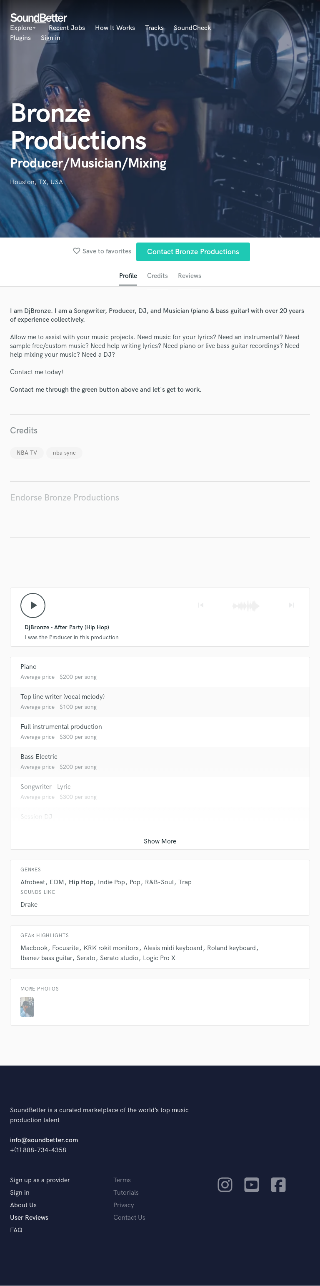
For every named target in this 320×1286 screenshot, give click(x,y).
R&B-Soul (159, 883)
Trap (185, 883)
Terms (122, 1181)
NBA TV (27, 452)
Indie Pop (111, 883)
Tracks (154, 28)
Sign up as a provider (40, 1181)
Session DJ (36, 817)
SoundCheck (192, 28)
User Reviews (29, 1218)
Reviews (189, 276)
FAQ (16, 1231)
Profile (128, 276)
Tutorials (126, 1193)
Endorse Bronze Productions (64, 498)
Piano (28, 667)
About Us (23, 1206)
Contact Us (129, 1218)
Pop (135, 883)
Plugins (20, 38)
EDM (57, 883)
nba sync (64, 452)
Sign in (50, 38)
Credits (157, 276)
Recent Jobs (67, 28)
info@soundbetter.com (44, 1141)
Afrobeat (32, 883)
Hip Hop (81, 883)
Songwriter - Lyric (45, 787)
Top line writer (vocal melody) (62, 697)
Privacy (123, 1206)
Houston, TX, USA (36, 182)
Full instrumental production (61, 727)
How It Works (115, 28)
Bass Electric (39, 757)
